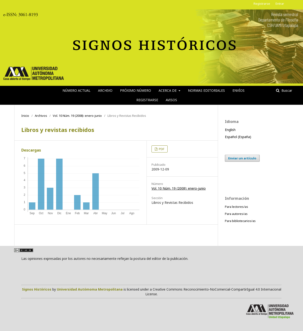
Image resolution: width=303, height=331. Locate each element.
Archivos (41, 115)
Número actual (76, 90)
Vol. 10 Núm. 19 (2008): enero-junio (77, 115)
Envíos (238, 90)
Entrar (280, 3)
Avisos (171, 100)
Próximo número (135, 90)
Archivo (105, 90)
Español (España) (238, 137)
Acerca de (168, 90)
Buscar (286, 90)
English (230, 129)
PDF (161, 149)
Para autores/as (236, 214)
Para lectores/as (236, 207)
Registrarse (147, 100)
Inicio (25, 115)
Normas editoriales (206, 90)
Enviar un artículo (242, 158)
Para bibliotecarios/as (240, 221)
